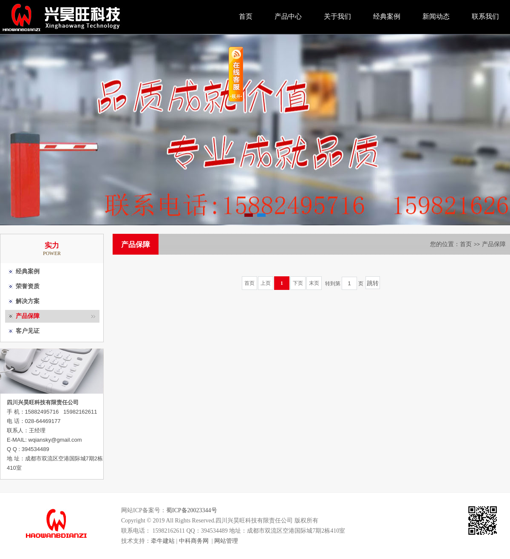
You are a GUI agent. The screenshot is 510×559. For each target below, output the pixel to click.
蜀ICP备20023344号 (191, 510)
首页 (245, 16)
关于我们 (337, 16)
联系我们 (485, 16)
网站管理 (226, 541)
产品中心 (288, 16)
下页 (298, 283)
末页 (314, 283)
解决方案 (28, 301)
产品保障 (28, 316)
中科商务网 (194, 541)
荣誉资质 (28, 286)
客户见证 (28, 331)
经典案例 (386, 16)
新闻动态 (436, 16)
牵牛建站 (163, 541)
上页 (266, 283)
